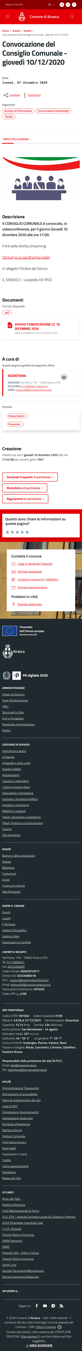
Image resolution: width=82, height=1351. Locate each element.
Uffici (5, 706)
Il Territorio (8, 924)
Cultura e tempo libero (16, 787)
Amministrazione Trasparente (20, 1088)
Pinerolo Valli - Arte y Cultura (20, 1252)
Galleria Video (10, 936)
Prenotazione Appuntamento (20, 1112)
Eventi (6, 912)
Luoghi (6, 918)
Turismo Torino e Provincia (18, 1234)
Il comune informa (13, 885)
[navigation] (7, 16)
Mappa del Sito (11, 1178)
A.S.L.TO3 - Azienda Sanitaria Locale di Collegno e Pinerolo (38, 1216)
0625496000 (16, 966)
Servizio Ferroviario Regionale (20, 1276)
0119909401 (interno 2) (34, 386)
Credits (6, 1160)
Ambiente (8, 757)
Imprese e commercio (15, 805)
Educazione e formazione (17, 793)
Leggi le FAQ (10, 1106)
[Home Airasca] (36, 16)
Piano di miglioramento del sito (21, 1100)
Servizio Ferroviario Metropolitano (23, 1270)
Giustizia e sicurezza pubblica (20, 799)
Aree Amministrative (15, 700)
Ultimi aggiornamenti (15, 1166)
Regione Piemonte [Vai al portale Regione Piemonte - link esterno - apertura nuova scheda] (14, 4)
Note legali (9, 1148)
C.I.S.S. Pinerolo (11, 1228)
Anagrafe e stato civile (16, 763)
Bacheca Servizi (12, 1130)
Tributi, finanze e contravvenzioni (22, 823)
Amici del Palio (11, 1198)
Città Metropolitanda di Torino (20, 1210)
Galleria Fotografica (14, 930)
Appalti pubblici (11, 769)
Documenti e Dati (13, 712)
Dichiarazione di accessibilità (19, 1094)
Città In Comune (46, 1327)
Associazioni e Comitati (16, 942)
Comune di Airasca (44, 17)
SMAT (6, 1246)
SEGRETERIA (17, 375)
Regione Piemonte (13, 1204)
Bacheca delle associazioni (18, 855)
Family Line (9, 1264)
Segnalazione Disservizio (17, 1118)
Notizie (27, 31)
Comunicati (9, 873)
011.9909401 (15, 962)
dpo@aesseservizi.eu (23, 1065)
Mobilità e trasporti (14, 811)
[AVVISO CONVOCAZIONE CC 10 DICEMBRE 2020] (10, 325)
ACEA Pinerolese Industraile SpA (22, 1222)
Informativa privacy (14, 1142)
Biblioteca (8, 867)
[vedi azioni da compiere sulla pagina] (31, 95)
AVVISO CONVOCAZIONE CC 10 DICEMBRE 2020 (37, 326)
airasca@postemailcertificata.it (29, 980)
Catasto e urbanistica (15, 781)
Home (5, 31)
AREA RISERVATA (38, 1345)
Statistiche (9, 1172)
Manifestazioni (11, 891)
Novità (16, 31)
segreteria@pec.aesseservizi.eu (27, 1069)
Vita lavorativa (11, 835)
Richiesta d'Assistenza (16, 1124)
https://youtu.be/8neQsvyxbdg (26, 257)
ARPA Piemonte (12, 1240)
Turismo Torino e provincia (18, 1258)
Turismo (7, 829)
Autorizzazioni (11, 775)
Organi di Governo (13, 694)
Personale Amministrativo (18, 724)
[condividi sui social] (11, 95)
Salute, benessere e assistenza (21, 817)
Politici (6, 730)
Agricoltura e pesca (14, 751)
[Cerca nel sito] (71, 16)
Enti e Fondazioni (13, 718)
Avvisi (6, 879)
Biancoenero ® (30, 1336)
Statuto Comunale (13, 1136)
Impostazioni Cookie (14, 1154)
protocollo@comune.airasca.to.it (34, 390)
